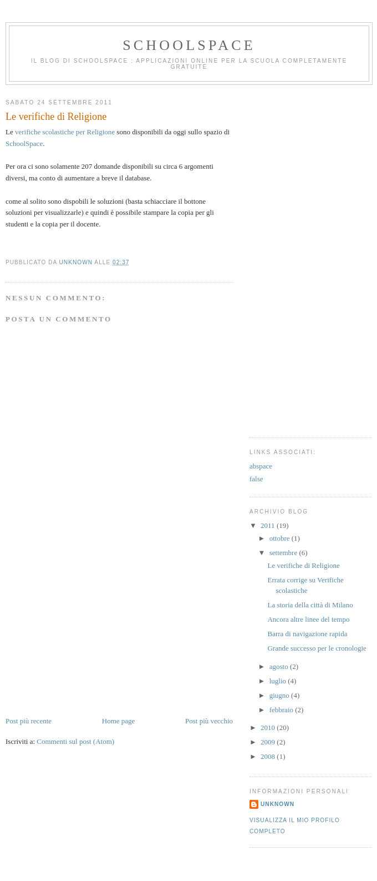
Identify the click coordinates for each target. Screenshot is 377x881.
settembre (284, 552)
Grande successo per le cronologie (316, 648)
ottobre (280, 538)
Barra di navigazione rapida (307, 634)
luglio (278, 681)
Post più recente (29, 721)
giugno (280, 695)
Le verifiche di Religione (303, 565)
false (256, 479)
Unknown (277, 804)
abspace (260, 466)
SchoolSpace (189, 45)
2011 (269, 525)
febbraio (282, 710)
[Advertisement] (89, 637)
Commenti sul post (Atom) (75, 741)
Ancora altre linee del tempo (308, 619)
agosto (279, 666)
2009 (269, 742)
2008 (269, 756)
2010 (269, 727)
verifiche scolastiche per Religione (65, 132)
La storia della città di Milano (310, 605)
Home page (118, 721)
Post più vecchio (209, 721)
